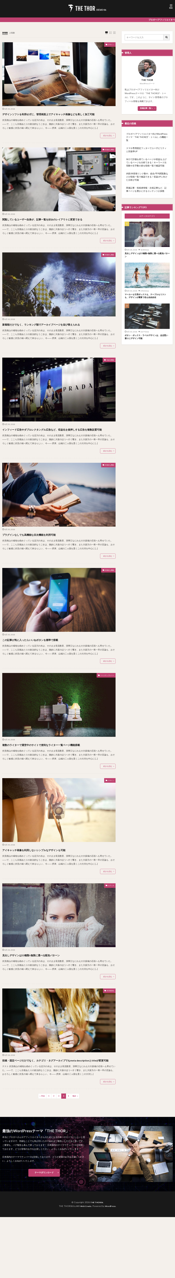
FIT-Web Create (83, 1239)
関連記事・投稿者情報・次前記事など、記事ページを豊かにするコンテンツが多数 (146, 189)
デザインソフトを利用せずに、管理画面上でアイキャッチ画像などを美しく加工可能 (58, 117)
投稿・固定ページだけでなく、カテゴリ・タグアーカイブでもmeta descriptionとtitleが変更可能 (58, 1090)
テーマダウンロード (44, 1205)
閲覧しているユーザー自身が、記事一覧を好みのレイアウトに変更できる (58, 227)
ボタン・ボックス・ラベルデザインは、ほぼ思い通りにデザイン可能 (146, 339)
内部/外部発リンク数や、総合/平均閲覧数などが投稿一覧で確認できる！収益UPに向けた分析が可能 (147, 176)
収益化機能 (108, 377)
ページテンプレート (104, 697)
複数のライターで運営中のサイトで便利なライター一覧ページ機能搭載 (58, 769)
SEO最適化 (108, 1018)
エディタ (110, 913)
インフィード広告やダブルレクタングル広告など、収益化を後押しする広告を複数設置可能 (58, 448)
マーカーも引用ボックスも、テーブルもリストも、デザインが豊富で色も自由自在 (146, 297)
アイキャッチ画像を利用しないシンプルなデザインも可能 (51, 877)
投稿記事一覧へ (146, 108)
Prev (43, 1129)
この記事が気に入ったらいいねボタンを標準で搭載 (45, 661)
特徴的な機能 (107, 155)
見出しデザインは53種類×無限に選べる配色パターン (46, 982)
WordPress (112, 1239)
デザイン (110, 45)
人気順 (13, 32)
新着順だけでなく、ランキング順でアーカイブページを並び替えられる (58, 338)
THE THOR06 (96, 1235)
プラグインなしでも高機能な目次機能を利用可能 (43, 556)
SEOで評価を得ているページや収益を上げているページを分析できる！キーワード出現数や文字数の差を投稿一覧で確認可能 (146, 162)
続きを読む (107, 141)
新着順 (5, 32)
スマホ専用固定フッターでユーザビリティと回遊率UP (146, 150)
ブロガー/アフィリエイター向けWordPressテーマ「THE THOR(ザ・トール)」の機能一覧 (147, 137)
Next (74, 1129)
